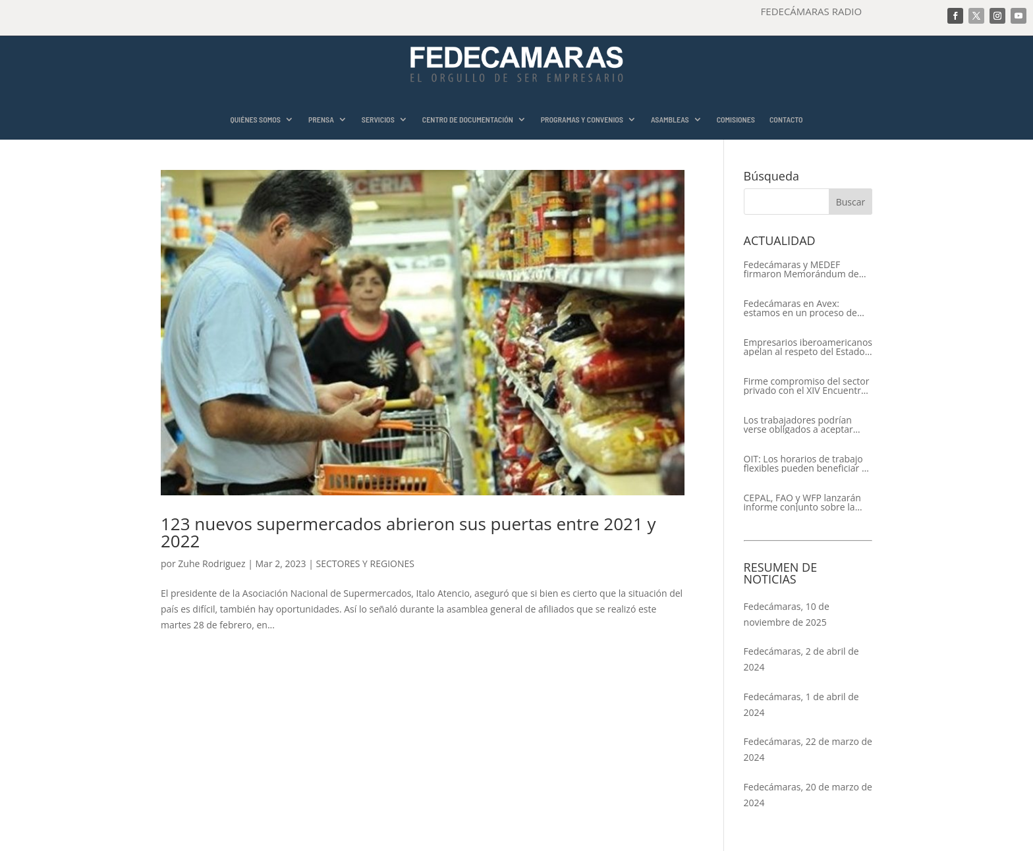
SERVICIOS (378, 119)
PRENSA (321, 119)
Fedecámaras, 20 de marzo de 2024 (808, 795)
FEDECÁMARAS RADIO (811, 11)
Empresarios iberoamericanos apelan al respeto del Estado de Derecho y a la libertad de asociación (808, 347)
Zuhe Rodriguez (211, 563)
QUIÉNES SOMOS (255, 119)
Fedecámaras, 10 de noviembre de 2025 (786, 614)
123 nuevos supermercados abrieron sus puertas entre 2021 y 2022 (408, 532)
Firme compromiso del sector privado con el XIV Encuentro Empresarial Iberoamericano (807, 386)
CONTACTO (786, 119)
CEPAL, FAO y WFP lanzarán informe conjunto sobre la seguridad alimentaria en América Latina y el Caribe (802, 502)
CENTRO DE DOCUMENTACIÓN (467, 119)
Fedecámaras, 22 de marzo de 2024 (808, 749)
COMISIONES (736, 119)
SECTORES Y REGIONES (365, 563)
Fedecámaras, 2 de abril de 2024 (801, 659)
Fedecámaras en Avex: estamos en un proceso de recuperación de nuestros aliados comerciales (800, 308)
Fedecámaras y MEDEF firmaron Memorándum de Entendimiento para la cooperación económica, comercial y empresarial (801, 269)
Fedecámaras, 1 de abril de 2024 (801, 704)
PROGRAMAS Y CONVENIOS (582, 119)
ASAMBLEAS (670, 119)
